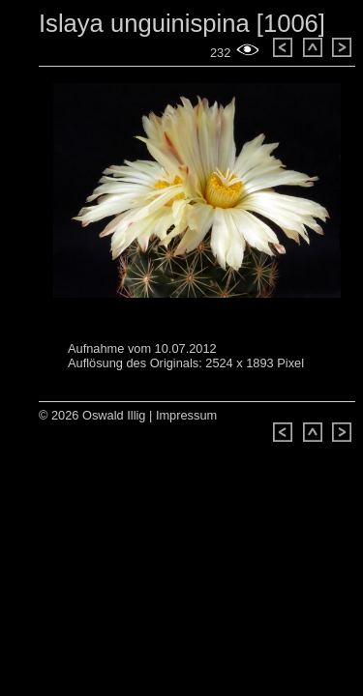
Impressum (186, 415)
